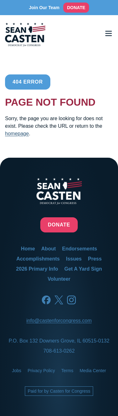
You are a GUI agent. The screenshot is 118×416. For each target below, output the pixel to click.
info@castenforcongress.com (59, 320)
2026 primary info (37, 269)
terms (67, 370)
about (48, 248)
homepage (17, 133)
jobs (16, 370)
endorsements (79, 248)
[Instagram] (71, 300)
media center (93, 370)
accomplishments (38, 258)
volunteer (59, 279)
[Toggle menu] (108, 33)
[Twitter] (58, 300)
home (28, 248)
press (95, 258)
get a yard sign (83, 269)
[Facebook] (46, 300)
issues (74, 258)
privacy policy (41, 370)
